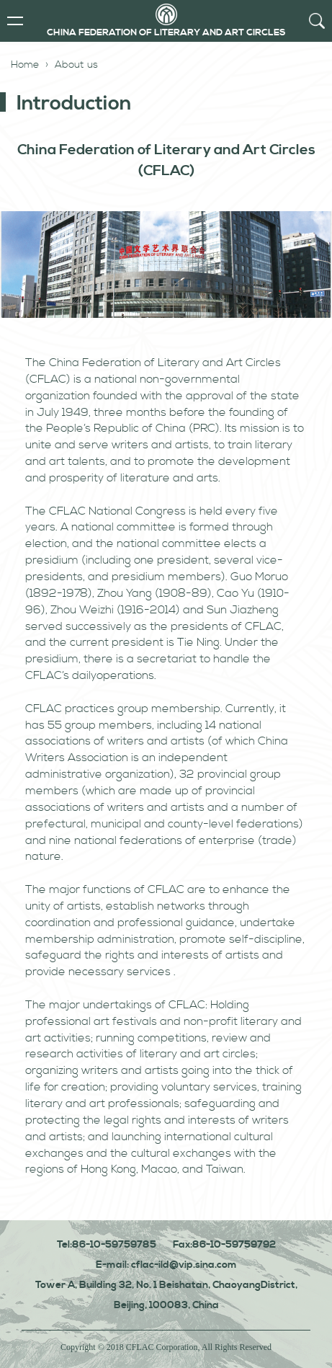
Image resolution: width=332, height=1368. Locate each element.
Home (25, 64)
